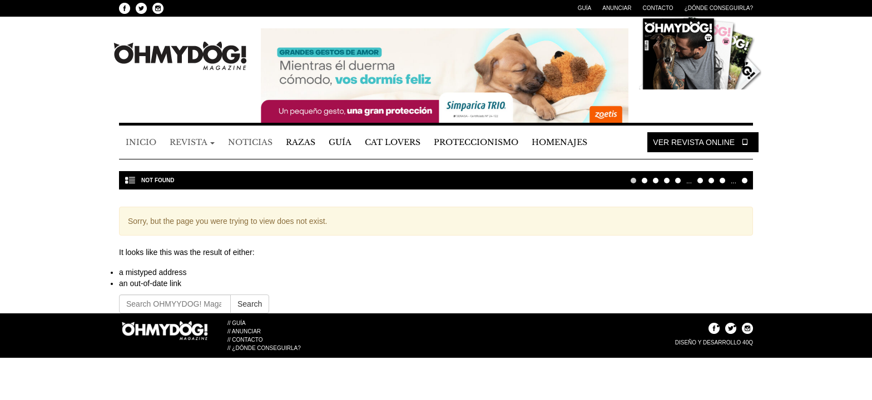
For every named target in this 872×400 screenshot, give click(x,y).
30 (722, 180)
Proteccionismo (476, 142)
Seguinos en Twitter (141, 8)
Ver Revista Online (703, 142)
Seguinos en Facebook (124, 8)
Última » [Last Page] (744, 180)
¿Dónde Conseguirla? (719, 8)
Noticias (250, 142)
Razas (300, 142)
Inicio (141, 142)
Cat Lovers (392, 142)
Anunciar (616, 8)
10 (700, 180)
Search (249, 303)
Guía (584, 8)
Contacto (657, 8)
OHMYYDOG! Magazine (180, 56)
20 (711, 180)
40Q (747, 342)
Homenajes (559, 142)
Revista (192, 142)
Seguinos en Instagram (158, 8)
